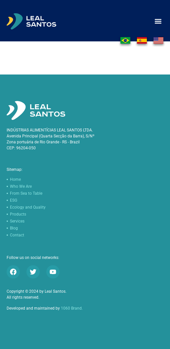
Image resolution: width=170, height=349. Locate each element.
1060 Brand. (72, 308)
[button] (157, 21)
